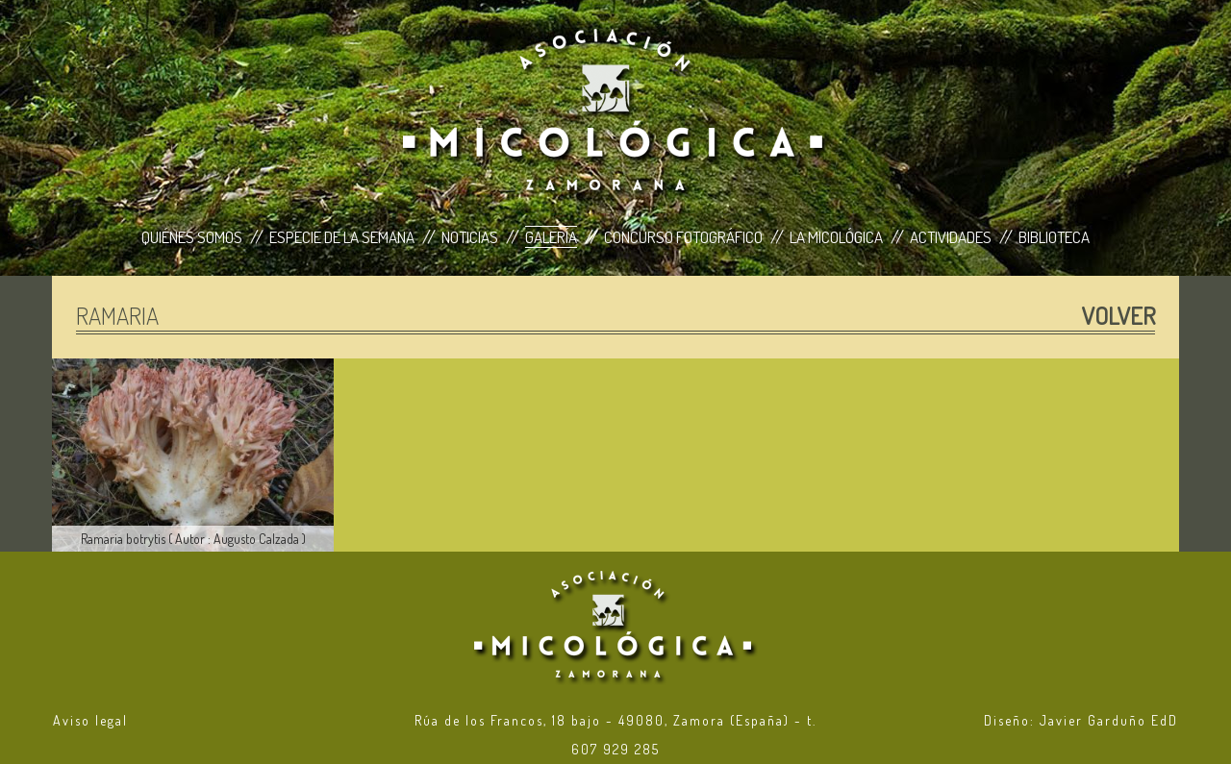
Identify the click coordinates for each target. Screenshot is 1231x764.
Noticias (469, 237)
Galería (551, 237)
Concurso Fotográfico (683, 237)
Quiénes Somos (191, 237)
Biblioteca (1054, 237)
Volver (1118, 315)
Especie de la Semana (342, 237)
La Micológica (836, 237)
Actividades (951, 237)
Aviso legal (90, 720)
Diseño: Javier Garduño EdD (1081, 720)
